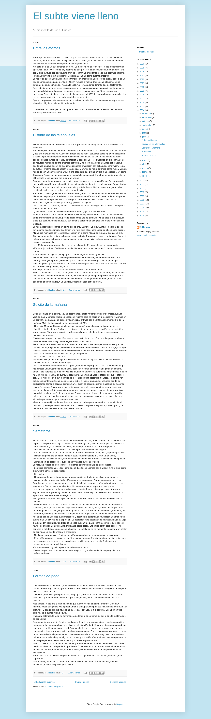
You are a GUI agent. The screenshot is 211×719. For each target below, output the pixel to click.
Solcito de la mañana (50, 304)
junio (144, 137)
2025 (142, 68)
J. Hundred (145, 227)
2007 (142, 204)
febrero (145, 172)
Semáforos (41, 431)
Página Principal (82, 682)
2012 (142, 184)
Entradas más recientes (44, 682)
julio (144, 133)
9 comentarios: (75, 290)
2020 (142, 87)
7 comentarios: (75, 417)
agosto (145, 129)
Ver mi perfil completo (146, 235)
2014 (142, 110)
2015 (142, 106)
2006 (142, 208)
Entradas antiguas (118, 682)
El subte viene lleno (76, 15)
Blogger (119, 704)
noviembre (147, 117)
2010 (142, 192)
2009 (142, 196)
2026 (142, 64)
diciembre (146, 113)
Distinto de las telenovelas (54, 135)
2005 (142, 211)
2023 (142, 75)
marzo (145, 168)
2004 (142, 215)
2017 (142, 99)
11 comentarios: (74, 673)
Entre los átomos (46, 48)
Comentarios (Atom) (54, 687)
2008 (142, 200)
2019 (142, 91)
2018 (142, 95)
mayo (145, 160)
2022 (142, 79)
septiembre (147, 125)
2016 (142, 102)
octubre (145, 121)
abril (144, 164)
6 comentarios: (75, 120)
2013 (142, 181)
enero (145, 176)
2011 (142, 188)
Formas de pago (46, 576)
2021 (142, 83)
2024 (142, 71)
